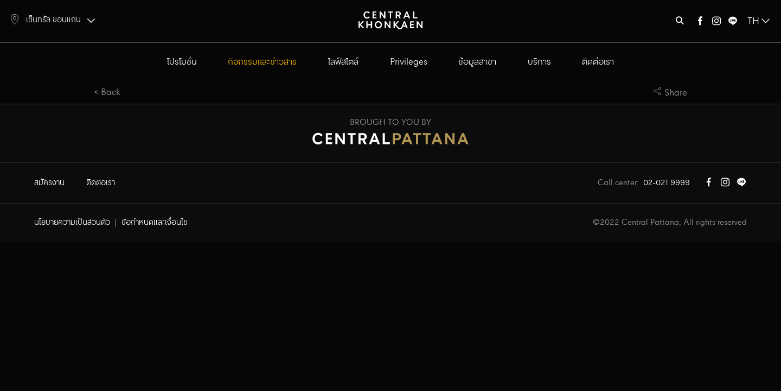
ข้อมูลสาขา (477, 62)
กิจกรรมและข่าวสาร (262, 62)
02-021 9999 (666, 183)
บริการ (539, 62)
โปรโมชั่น (182, 62)
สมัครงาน (49, 183)
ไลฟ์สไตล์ (343, 62)
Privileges (408, 62)
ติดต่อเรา (598, 62)
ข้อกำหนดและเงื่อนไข (154, 223)
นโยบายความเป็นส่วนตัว (72, 223)
